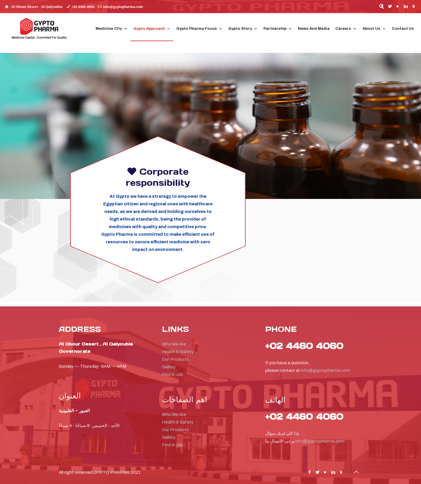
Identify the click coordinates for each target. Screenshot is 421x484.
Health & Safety (178, 351)
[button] (382, 8)
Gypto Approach (151, 28)
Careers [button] (346, 28)
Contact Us (403, 29)
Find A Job (172, 374)
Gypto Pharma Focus (199, 28)
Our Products (175, 359)
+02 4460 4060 (82, 6)
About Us (374, 28)
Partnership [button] (277, 28)
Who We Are (174, 344)
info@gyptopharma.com (123, 6)
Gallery (169, 367)
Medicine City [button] (111, 28)
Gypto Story (243, 28)
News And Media (313, 29)
